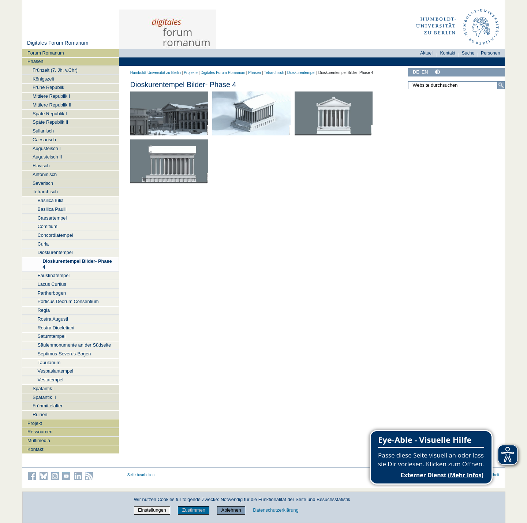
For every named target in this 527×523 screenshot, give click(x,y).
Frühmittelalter (48, 405)
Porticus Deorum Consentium (68, 301)
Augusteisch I (47, 148)
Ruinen (40, 414)
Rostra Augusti (53, 319)
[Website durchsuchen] (456, 85)
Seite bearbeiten (141, 475)
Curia (43, 244)
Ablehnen (231, 510)
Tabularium (49, 362)
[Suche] (501, 85)
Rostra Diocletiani (56, 327)
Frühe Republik (48, 87)
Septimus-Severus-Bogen (64, 353)
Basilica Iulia (51, 200)
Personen (490, 53)
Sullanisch (43, 131)
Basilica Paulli (52, 209)
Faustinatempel (54, 275)
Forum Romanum (45, 53)
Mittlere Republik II (52, 105)
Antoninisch (45, 174)
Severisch (43, 183)
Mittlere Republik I (51, 96)
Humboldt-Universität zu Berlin (155, 73)
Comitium (47, 226)
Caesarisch (44, 139)
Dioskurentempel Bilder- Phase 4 (77, 263)
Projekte (191, 73)
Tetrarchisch (45, 191)
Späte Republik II (50, 122)
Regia (44, 310)
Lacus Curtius (52, 284)
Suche (468, 53)
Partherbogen (52, 293)
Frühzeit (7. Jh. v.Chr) (55, 70)
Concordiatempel (55, 235)
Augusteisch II (47, 157)
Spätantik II (44, 397)
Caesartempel (52, 218)
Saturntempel (52, 336)
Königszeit (43, 79)
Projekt (34, 423)
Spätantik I (44, 388)
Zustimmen (193, 510)
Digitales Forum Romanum (57, 43)
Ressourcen (39, 431)
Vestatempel (50, 379)
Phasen (35, 61)
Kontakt (35, 449)
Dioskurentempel (55, 252)
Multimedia (38, 440)
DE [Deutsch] (416, 72)
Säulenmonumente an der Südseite (74, 345)
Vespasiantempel (55, 371)
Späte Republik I (50, 113)
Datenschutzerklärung (275, 510)
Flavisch (41, 165)
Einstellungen (152, 510)
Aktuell (427, 53)
